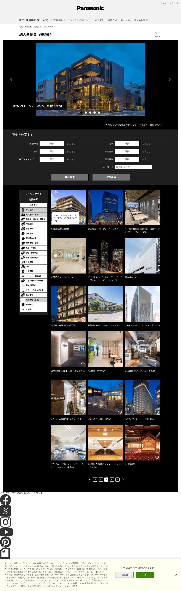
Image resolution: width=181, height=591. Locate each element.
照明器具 (37, 26)
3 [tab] (90, 112)
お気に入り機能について (150, 124)
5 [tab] (99, 112)
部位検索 (111, 177)
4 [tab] (94, 112)
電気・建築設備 (25, 26)
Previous (11, 79)
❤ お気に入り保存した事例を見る (121, 124)
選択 (52, 143)
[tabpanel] (90, 79)
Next (170, 79)
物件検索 (70, 177)
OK (145, 580)
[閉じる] (176, 580)
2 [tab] (86, 112)
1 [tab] (81, 112)
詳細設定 (124, 580)
